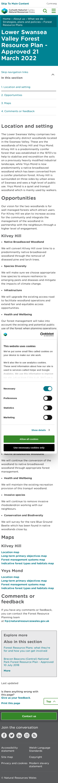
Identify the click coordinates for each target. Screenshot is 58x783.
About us (19, 18)
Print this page (10, 703)
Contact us (29, 716)
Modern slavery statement (39, 765)
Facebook (4, 735)
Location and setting (17, 87)
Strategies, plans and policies (22, 21)
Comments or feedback (19, 111)
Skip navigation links (14, 72)
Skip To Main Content (15, 3)
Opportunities (13, 95)
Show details (38, 430)
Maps (7, 103)
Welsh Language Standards (39, 749)
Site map (7, 757)
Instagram (27, 735)
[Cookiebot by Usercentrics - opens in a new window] (45, 334)
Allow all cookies (29, 439)
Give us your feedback (15, 697)
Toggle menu (53, 11)
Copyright (35, 757)
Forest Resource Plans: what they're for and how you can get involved (27, 649)
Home (7, 18)
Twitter (11, 735)
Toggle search (45, 11)
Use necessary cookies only (28, 447)
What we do (35, 18)
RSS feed (34, 735)
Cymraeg (52, 3)
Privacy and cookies (14, 763)
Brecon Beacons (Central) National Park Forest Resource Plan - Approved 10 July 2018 (29, 662)
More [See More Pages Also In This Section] (7, 670)
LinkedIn (19, 735)
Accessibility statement (9, 749)
